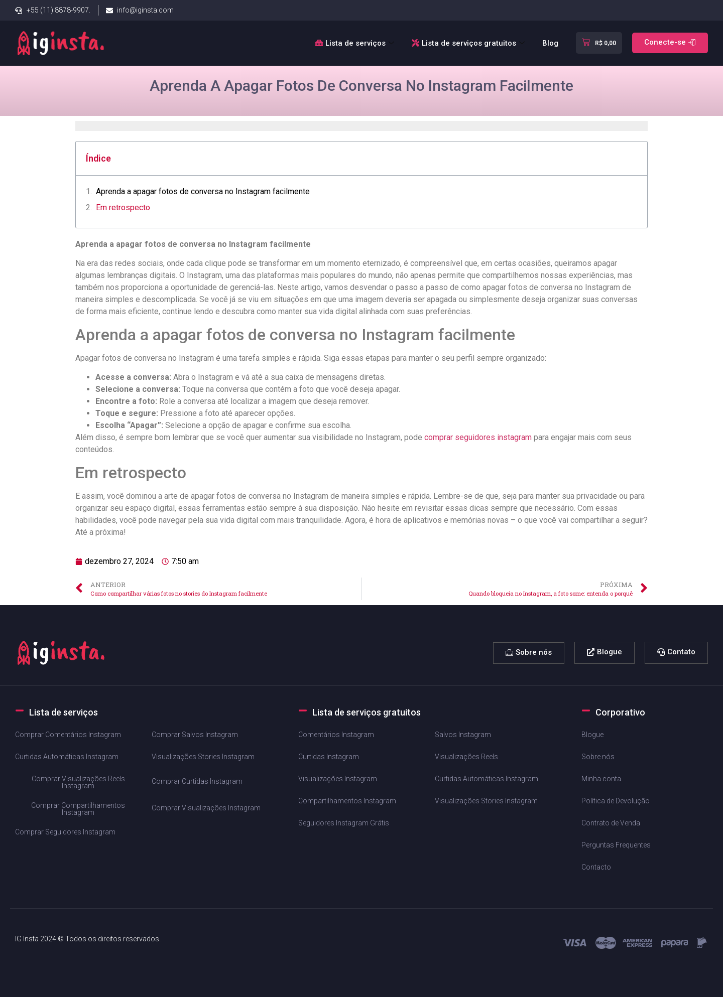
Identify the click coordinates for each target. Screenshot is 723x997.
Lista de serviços (356, 43)
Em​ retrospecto (123, 207)
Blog (550, 43)
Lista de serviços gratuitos (469, 43)
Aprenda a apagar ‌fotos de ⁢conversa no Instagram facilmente (203, 191)
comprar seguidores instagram (478, 437)
